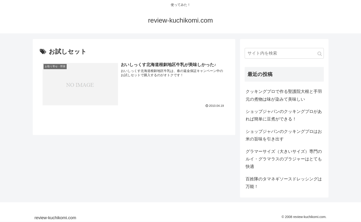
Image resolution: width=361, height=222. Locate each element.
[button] (320, 53)
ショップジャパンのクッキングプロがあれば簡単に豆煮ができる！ (284, 115)
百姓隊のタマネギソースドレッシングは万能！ (284, 183)
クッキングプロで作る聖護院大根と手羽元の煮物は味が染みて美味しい (284, 95)
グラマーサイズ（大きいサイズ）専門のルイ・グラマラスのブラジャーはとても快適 (284, 159)
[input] (284, 53)
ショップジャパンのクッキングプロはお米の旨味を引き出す (284, 135)
